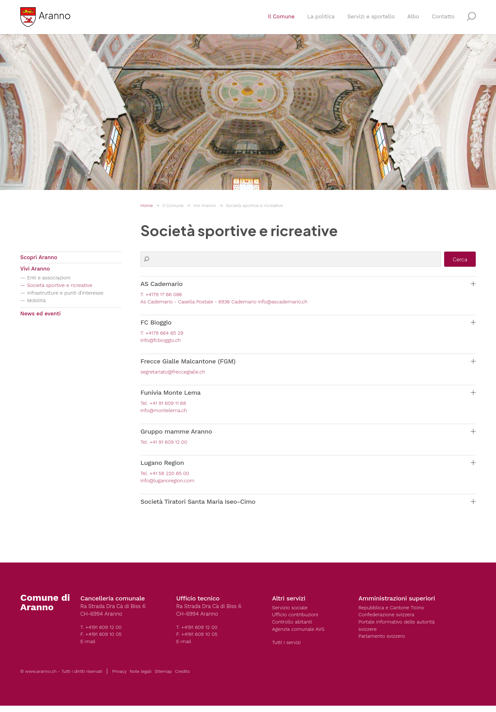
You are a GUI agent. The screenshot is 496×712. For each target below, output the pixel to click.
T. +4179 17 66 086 (162, 295)
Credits (182, 677)
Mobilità (38, 304)
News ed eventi (40, 317)
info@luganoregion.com (169, 485)
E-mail (88, 647)
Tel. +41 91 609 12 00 (165, 445)
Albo (413, 21)
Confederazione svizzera (388, 620)
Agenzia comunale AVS (300, 635)
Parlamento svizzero (383, 642)
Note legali (141, 677)
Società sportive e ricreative (254, 205)
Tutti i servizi (287, 649)
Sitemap (163, 677)
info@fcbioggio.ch (162, 342)
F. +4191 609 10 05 (102, 639)
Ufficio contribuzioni (297, 620)
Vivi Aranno (204, 205)
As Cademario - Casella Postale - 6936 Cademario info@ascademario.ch (231, 302)
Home (146, 205)
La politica (321, 21)
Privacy (119, 677)
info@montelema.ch (165, 413)
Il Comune (281, 21)
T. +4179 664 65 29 (163, 334)
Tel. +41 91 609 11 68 (165, 406)
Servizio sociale (291, 612)
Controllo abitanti (293, 627)
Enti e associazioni (52, 281)
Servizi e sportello (371, 21)
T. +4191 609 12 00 (102, 632)
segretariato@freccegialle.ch (175, 374)
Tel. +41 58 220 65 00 (166, 477)
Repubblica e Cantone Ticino (394, 612)
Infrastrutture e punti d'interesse (71, 296)
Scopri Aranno (38, 258)
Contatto (443, 21)
